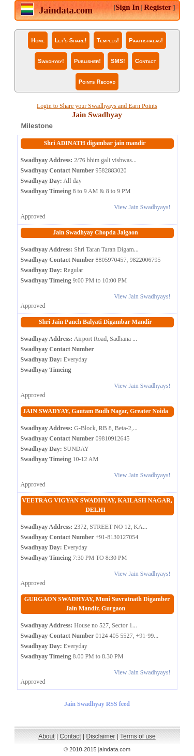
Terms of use (138, 736)
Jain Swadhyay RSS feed (97, 703)
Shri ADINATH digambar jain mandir (95, 143)
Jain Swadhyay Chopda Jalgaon (95, 232)
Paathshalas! (146, 40)
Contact (145, 61)
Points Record (97, 81)
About (46, 736)
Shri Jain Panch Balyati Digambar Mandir (95, 321)
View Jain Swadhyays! (142, 207)
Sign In (127, 7)
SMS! (118, 61)
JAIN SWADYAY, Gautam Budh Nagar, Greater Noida (95, 411)
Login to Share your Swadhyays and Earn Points (97, 105)
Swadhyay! (51, 61)
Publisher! (87, 61)
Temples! (108, 40)
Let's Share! (71, 40)
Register (157, 7)
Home (37, 40)
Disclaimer (100, 736)
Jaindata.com (66, 10)
